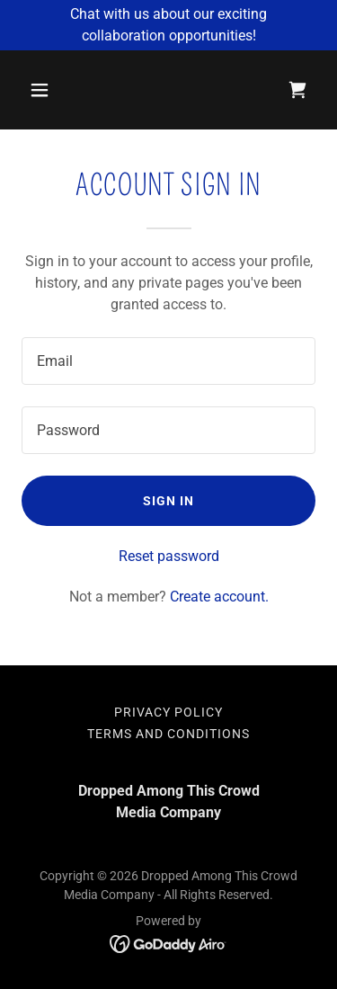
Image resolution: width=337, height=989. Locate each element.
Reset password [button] (169, 556)
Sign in (168, 501)
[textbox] (168, 361)
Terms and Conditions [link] (168, 733)
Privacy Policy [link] (168, 712)
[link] (297, 90)
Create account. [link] (219, 596)
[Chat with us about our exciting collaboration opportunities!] (168, 25)
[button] (55, 90)
